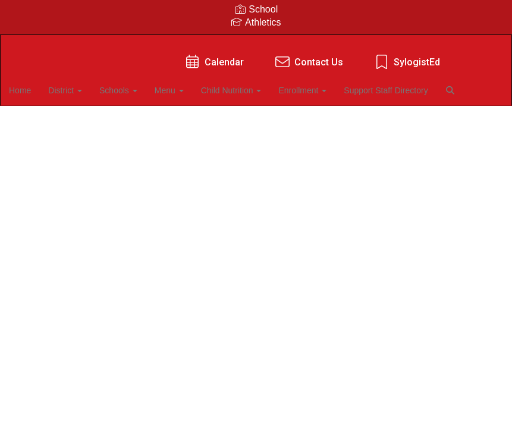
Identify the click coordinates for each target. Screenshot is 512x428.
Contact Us (308, 56)
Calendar (214, 56)
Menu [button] (189, 84)
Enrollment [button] (324, 84)
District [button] (84, 84)
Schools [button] (138, 84)
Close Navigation (58, 119)
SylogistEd (406, 56)
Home (38, 84)
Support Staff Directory (408, 84)
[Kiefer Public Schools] (255, 42)
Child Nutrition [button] (252, 84)
